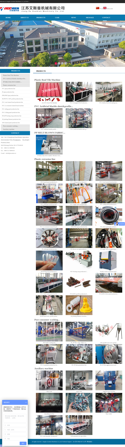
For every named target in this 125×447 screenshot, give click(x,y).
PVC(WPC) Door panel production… (108, 294)
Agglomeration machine (109, 391)
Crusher (79, 414)
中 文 (101, 8)
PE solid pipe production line (49, 249)
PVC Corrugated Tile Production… (79, 103)
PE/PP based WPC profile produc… (49, 316)
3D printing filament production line (11, 119)
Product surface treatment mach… (109, 271)
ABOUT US (25, 17)
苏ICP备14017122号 (80, 441)
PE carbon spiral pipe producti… (108, 227)
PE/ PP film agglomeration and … (109, 365)
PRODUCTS (40, 17)
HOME (8, 17)
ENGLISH (110, 8)
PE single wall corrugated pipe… (108, 249)
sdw (74, 441)
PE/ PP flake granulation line (79, 365)
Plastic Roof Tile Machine (11, 75)
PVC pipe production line (8, 88)
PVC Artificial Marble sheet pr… (79, 129)
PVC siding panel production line (10, 109)
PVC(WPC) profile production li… (79, 294)
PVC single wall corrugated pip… (79, 204)
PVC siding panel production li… (108, 204)
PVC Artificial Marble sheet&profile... (14, 78)
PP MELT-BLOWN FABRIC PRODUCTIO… (49, 155)
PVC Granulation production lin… (49, 365)
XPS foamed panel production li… (49, 182)
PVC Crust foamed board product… (109, 182)
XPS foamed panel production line (11, 122)
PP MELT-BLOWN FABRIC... (12, 82)
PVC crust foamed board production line (12, 102)
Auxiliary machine (8, 129)
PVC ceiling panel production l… (79, 182)
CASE (57, 17)
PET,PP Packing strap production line (11, 116)
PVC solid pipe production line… (49, 204)
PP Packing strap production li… (49, 271)
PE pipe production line (8, 92)
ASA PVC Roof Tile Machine (49, 103)
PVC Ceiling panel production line (11, 112)
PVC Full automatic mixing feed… (49, 436)
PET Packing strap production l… (79, 271)
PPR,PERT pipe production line (10, 95)
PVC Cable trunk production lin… (49, 294)
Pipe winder (109, 414)
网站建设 (89, 441)
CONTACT (106, 17)
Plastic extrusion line (9, 85)
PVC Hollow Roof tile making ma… (108, 103)
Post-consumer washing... (10, 126)
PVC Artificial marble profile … (49, 129)
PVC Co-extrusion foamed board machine (13, 105)
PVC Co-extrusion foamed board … (49, 227)
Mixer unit (49, 391)
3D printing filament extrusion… (79, 316)
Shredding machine (49, 414)
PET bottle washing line (49, 342)
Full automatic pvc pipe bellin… (79, 436)
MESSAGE (90, 17)
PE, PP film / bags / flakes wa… (79, 342)
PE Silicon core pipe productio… (79, 249)
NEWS (73, 17)
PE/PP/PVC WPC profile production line (12, 99)
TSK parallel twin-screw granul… (109, 342)
